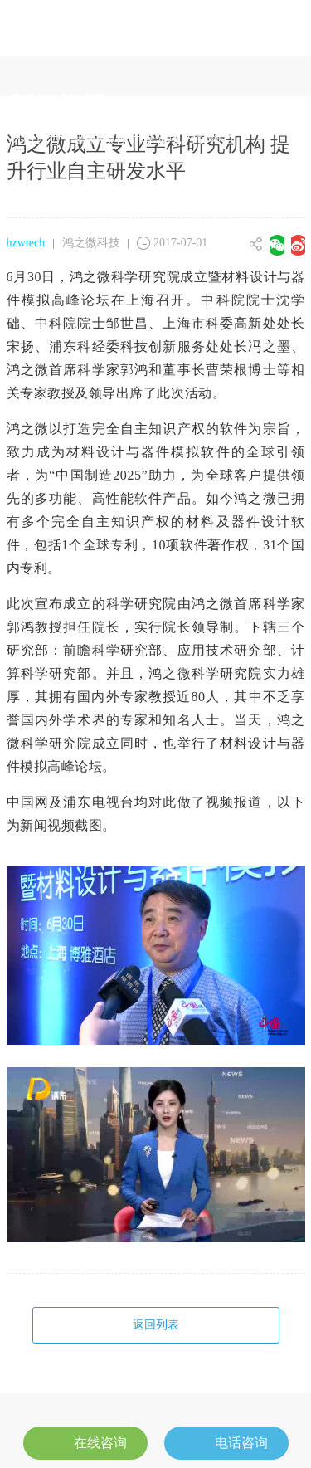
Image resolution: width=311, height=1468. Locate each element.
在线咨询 (85, 1440)
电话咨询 (226, 1440)
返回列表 (156, 1325)
